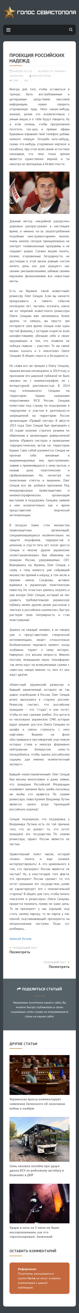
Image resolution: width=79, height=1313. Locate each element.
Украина (60, 71)
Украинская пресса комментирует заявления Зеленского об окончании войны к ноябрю (37, 1103)
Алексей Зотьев (40, 75)
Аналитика (16, 75)
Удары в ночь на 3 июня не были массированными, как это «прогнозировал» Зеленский (34, 1232)
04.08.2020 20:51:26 (20, 71)
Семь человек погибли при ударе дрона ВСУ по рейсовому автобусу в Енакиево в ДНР (36, 1170)
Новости (47, 71)
